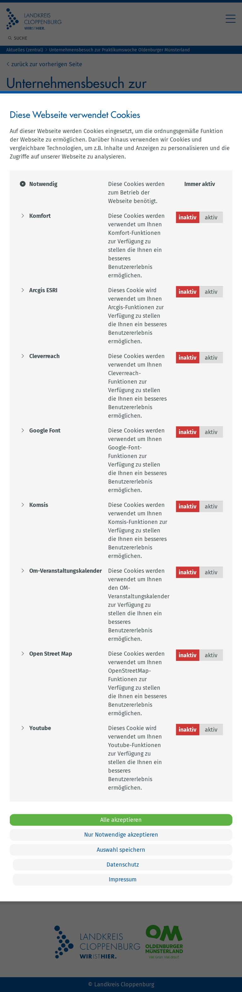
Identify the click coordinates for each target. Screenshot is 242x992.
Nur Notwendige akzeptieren (121, 834)
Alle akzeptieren (121, 819)
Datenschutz (123, 864)
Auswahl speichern (121, 849)
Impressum (122, 879)
